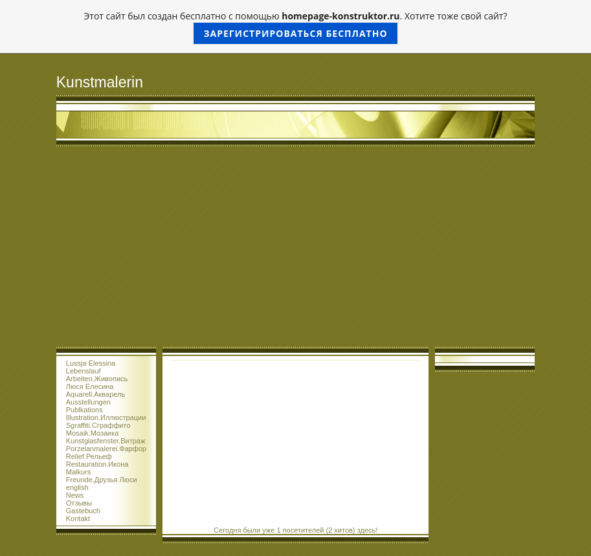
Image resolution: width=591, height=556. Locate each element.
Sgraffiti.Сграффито (98, 425)
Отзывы (79, 503)
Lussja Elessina (90, 363)
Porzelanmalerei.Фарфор (106, 448)
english (77, 487)
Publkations (84, 410)
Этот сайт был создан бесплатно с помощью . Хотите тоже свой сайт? (295, 27)
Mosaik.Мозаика (92, 433)
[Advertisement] (295, 249)
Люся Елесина (90, 386)
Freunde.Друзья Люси (101, 480)
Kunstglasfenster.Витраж (106, 441)
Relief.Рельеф (89, 456)
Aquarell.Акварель (95, 394)
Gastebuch (83, 511)
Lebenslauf (83, 371)
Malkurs (78, 472)
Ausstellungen (88, 402)
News (75, 495)
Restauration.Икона (97, 464)
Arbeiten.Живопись (97, 379)
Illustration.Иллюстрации (106, 417)
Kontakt (78, 518)
